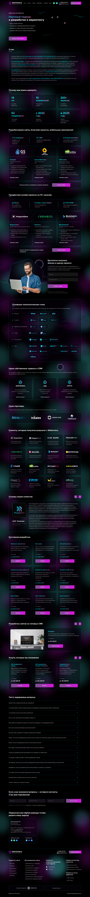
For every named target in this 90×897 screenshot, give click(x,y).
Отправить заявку (57, 286)
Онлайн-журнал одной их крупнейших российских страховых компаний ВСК (53, 443)
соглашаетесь (28, 805)
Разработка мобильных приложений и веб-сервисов (53, 862)
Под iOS (50, 869)
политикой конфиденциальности (61, 292)
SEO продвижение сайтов (32, 860)
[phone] (63, 279)
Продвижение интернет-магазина (34, 876)
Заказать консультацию (18, 38)
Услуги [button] (28, 3)
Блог (50, 3)
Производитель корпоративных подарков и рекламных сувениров (72, 485)
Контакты (46, 3)
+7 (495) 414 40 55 (19, 829)
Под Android (51, 867)
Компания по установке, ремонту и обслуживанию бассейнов (35, 485)
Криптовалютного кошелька (73, 869)
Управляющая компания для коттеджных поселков (34, 471)
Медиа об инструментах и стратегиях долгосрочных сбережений (72, 443)
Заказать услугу (55, 646)
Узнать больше (20, 397)
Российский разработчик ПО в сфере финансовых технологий (16, 457)
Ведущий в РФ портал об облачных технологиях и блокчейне (53, 457)
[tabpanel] (21, 675)
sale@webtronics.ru (18, 830)
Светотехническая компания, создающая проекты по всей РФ (71, 471)
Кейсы (34, 3)
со (48, 292)
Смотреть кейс (63, 177)
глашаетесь (51, 292)
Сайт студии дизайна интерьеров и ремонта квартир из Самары (16, 485)
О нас (25, 3)
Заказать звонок (76, 3)
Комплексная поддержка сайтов (33, 879)
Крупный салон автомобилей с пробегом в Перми (53, 485)
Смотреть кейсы (61, 185)
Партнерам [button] (39, 3)
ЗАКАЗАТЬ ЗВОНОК (75, 852)
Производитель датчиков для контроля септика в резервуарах (16, 471)
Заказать (67, 613)
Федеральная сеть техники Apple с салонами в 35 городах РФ (53, 471)
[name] (63, 274)
